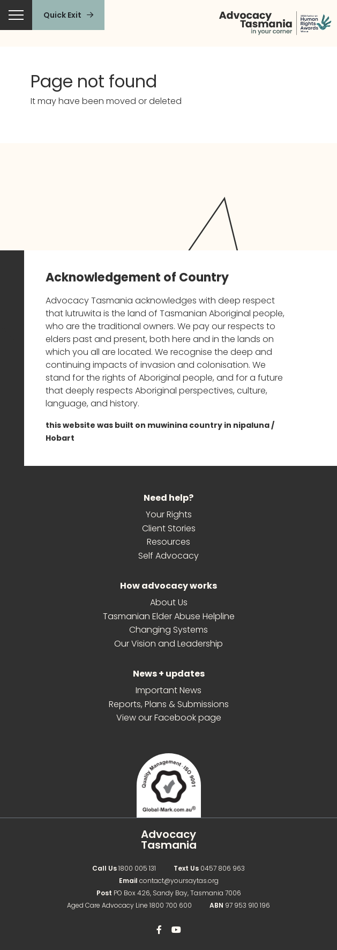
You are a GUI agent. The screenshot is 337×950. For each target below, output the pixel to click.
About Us (169, 602)
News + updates (169, 674)
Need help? (168, 498)
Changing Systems (168, 630)
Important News (168, 690)
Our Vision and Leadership (168, 644)
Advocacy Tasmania (169, 839)
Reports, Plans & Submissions (169, 704)
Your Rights (169, 515)
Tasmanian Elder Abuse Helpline (169, 616)
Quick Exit (62, 15)
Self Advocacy (168, 556)
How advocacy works (168, 586)
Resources (168, 542)
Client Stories (169, 529)
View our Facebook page (168, 718)
